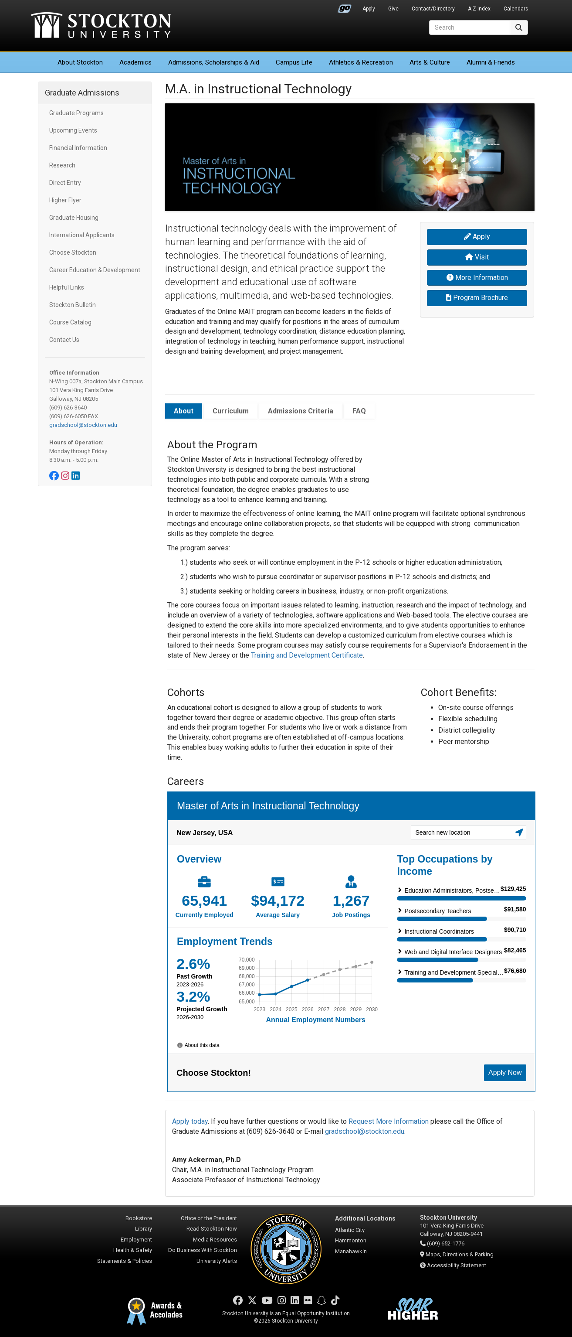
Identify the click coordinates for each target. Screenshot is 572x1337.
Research (62, 165)
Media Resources (215, 1239)
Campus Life (294, 62)
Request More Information (389, 1121)
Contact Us (64, 339)
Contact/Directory (433, 9)
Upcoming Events (73, 130)
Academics (135, 62)
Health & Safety (132, 1250)
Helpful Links (66, 287)
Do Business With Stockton (202, 1250)
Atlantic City (350, 1230)
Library (143, 1228)
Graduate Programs (76, 112)
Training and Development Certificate (307, 655)
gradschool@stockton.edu (83, 425)
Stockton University (101, 26)
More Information (477, 277)
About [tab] (183, 411)
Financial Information (78, 147)
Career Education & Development (94, 269)
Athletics (361, 62)
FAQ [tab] (359, 411)
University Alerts (216, 1261)
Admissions (213, 62)
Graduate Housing (73, 217)
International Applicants (82, 235)
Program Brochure (477, 297)
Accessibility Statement (456, 1265)
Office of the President (209, 1218)
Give (393, 9)
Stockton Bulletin (72, 304)
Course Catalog (70, 322)
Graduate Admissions (82, 92)
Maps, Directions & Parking (460, 1254)
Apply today (190, 1121)
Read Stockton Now (211, 1228)
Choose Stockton (72, 252)
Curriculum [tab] (231, 411)
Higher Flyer (65, 200)
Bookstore (138, 1218)
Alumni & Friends (491, 62)
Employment (136, 1239)
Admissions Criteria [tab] (300, 411)
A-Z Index (479, 9)
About (80, 62)
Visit (477, 257)
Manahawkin (351, 1251)
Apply (368, 9)
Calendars (516, 9)
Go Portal (345, 6)
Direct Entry (65, 182)
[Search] (469, 27)
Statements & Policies (124, 1261)
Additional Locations (365, 1218)
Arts (430, 62)
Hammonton (350, 1240)
